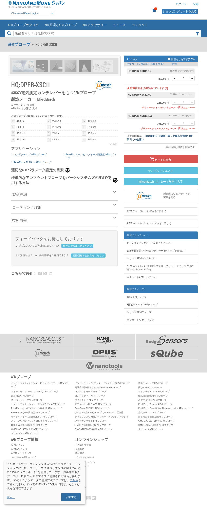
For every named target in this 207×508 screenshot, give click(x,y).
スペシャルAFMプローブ (23, 457)
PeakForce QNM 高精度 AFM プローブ (30, 412)
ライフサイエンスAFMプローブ (154, 391)
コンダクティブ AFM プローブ (30, 154)
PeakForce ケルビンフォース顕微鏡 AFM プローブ (36, 408)
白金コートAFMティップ (140, 320)
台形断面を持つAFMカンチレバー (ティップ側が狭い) (156, 250)
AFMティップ (18, 445)
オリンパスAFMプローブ (150, 429)
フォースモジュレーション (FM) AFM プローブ (34, 391)
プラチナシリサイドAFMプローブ (91, 421)
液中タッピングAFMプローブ (152, 383)
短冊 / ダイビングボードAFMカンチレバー (150, 243)
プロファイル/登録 (84, 457)
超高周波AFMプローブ (22, 395)
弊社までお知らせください (77, 245)
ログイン (181, 4)
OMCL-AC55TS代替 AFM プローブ (155, 425)
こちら (74, 480)
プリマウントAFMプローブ (24, 433)
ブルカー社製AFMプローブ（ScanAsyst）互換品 (99, 412)
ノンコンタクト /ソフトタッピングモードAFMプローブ (102, 383)
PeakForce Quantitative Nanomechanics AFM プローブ (165, 408)
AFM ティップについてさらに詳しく (147, 211)
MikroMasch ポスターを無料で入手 (161, 181)
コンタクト (140, 24)
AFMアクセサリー (95, 24)
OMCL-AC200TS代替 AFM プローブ (93, 425)
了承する (71, 497)
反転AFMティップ (137, 297)
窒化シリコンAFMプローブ (151, 412)
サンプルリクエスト (160, 170)
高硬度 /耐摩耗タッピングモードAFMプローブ (98, 387)
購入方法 (79, 453)
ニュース (119, 24)
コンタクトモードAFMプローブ (90, 391)
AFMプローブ (19, 44)
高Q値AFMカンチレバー (150, 387)
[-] (174, 78)
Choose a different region (33, 13)
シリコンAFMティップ (139, 312)
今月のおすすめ (83, 445)
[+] (192, 78)
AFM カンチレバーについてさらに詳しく (149, 223)
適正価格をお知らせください (88, 255)
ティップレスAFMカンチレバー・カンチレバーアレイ (101, 416)
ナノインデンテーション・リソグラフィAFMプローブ (38, 404)
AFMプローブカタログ (23, 24)
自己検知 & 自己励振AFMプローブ (155, 416)
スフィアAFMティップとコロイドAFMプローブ (34, 421)
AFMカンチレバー (20, 449)
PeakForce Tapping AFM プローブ (155, 404)
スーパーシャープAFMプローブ (26, 400)
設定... (11, 497)
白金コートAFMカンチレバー (143, 277)
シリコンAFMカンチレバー (141, 258)
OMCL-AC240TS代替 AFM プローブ (29, 425)
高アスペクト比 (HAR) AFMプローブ (93, 404)
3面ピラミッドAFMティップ (142, 304)
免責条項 (79, 449)
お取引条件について (85, 461)
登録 (196, 4)
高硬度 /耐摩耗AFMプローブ (152, 400)
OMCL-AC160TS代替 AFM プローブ (156, 421)
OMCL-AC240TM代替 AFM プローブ (29, 429)
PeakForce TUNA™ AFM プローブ (32, 162)
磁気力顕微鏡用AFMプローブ (152, 395)
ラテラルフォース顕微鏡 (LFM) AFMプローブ (33, 416)
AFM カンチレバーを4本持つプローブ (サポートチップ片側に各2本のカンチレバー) (160, 268)
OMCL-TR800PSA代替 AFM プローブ (93, 429)
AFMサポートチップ (21, 453)
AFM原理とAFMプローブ (61, 24)
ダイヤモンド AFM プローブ (89, 400)
